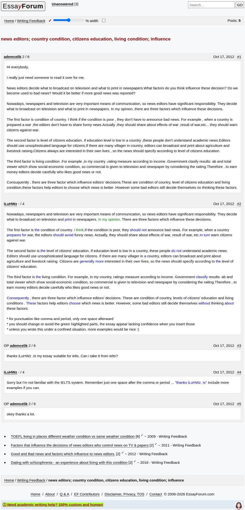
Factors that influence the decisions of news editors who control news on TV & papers (80, 445)
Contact (156, 494)
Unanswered (62, 4)
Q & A (64, 494)
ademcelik (12, 57)
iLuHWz (10, 204)
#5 (239, 404)
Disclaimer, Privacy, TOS (124, 494)
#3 (239, 346)
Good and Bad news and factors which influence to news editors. (63, 454)
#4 (239, 372)
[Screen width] (68, 20)
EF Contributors (87, 494)
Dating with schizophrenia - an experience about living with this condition (69, 462)
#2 (239, 204)
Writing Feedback (31, 21)
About (50, 494)
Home (9, 21)
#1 (239, 57)
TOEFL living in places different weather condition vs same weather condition (73, 436)
